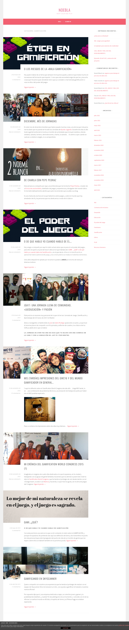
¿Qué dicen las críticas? (111, 103)
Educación (97, 217)
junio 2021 (97, 120)
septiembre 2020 (99, 160)
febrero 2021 (98, 140)
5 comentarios (16, 79)
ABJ (95, 202)
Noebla (64, 10)
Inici (59, 21)
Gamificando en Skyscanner (40, 578)
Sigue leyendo (30, 87)
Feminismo (97, 227)
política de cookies (124, 625)
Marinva (46, 482)
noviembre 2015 (99, 180)
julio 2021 (97, 115)
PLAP (95, 242)
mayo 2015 (97, 185)
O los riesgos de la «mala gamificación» (48, 69)
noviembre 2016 (99, 175)
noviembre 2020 (99, 150)
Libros (96, 237)
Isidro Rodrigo (59, 323)
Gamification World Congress (39, 479)
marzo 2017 (97, 165)
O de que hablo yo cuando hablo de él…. (48, 241)
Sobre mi (68, 21)
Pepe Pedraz (74, 186)
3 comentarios (16, 320)
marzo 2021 (97, 135)
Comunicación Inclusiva (101, 207)
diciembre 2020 (98, 145)
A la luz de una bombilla (33, 188)
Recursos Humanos (100, 247)
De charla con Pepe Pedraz (40, 180)
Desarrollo (97, 212)
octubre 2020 (98, 155)
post (51, 323)
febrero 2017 (98, 170)
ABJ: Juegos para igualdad (102, 41)
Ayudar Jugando (66, 129)
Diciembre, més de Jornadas (40, 121)
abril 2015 (97, 190)
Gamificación (98, 232)
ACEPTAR (65, 628)
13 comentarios (15, 393)
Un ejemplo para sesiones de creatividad (106, 46)
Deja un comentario (14, 132)
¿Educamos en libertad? (101, 36)
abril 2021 (97, 130)
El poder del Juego (99, 222)
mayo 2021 (97, 125)
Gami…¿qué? (31, 522)
